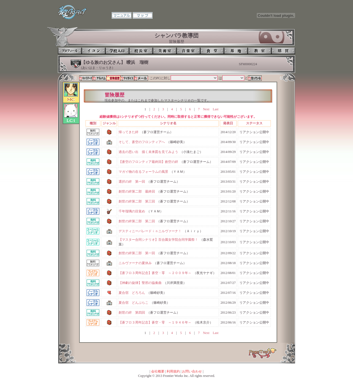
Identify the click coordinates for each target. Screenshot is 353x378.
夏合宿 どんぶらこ (133, 303)
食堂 (212, 51)
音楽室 (188, 51)
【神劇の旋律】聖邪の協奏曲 (140, 283)
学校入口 (117, 51)
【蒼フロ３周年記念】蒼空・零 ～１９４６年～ (155, 322)
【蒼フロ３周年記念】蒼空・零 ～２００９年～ (155, 273)
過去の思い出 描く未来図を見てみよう (148, 152)
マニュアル (122, 15)
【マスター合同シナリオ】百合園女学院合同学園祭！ (158, 240)
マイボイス (127, 78)
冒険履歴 (114, 78)
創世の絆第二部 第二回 (137, 221)
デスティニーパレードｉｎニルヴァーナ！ (150, 231)
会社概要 (157, 371)
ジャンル (109, 123)
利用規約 (173, 371)
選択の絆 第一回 (132, 181)
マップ (143, 15)
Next (206, 109)
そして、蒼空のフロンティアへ (142, 142)
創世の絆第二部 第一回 (137, 253)
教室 (259, 51)
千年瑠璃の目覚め (132, 211)
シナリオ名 (168, 123)
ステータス (254, 123)
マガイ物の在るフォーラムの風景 (143, 172)
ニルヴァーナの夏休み (135, 263)
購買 (283, 51)
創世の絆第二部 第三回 (137, 201)
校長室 (141, 51)
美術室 (164, 51)
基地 (236, 51)
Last (215, 109)
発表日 (228, 123)
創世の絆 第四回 (132, 312)
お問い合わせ (192, 371)
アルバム (100, 78)
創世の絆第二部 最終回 (137, 191)
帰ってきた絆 (128, 132)
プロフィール (70, 51)
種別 (93, 123)
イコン (93, 51)
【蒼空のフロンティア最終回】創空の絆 (148, 162)
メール (141, 78)
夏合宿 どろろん (132, 293)
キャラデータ (86, 78)
